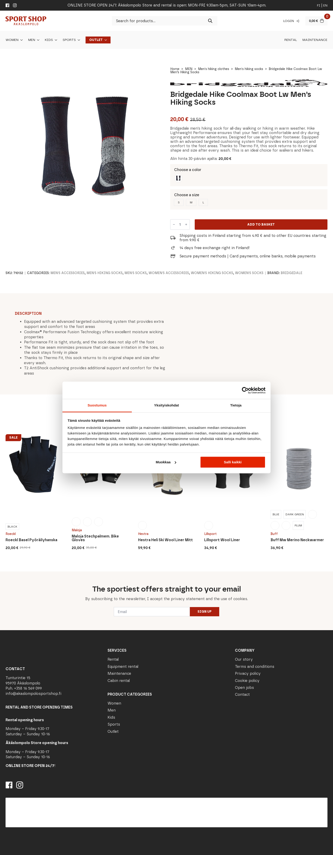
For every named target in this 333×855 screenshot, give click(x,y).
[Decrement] (173, 225)
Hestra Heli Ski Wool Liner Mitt (165, 540)
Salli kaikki (233, 462)
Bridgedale (291, 273)
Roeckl (11, 534)
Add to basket (261, 224)
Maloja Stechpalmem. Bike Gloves (95, 538)
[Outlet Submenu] (105, 40)
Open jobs (244, 687)
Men (31, 40)
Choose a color (187, 170)
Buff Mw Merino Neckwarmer (297, 540)
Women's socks (249, 273)
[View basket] (316, 20)
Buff (274, 534)
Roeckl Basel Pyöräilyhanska (31, 540)
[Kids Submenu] (55, 40)
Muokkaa (166, 462)
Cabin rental (119, 680)
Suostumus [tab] (97, 405)
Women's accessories (168, 273)
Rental (290, 40)
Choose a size (186, 195)
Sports (69, 40)
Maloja (77, 530)
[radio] (178, 178)
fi (318, 5)
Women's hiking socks (212, 273)
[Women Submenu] (20, 40)
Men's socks (135, 273)
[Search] (210, 20)
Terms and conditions (254, 666)
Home (174, 69)
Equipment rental (123, 666)
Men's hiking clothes (213, 69)
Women (12, 40)
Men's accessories (67, 273)
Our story (244, 659)
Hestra (143, 534)
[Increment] (186, 225)
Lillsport (210, 534)
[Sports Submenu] (78, 40)
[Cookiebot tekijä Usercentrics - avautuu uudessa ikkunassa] (245, 390)
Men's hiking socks (249, 69)
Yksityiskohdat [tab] (166, 405)
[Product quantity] (180, 224)
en (325, 5)
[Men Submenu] (37, 40)
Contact (242, 694)
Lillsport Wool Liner (222, 540)
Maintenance (314, 40)
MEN (188, 69)
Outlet (96, 40)
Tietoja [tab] (236, 405)
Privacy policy (248, 673)
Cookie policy (247, 680)
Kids (49, 40)
